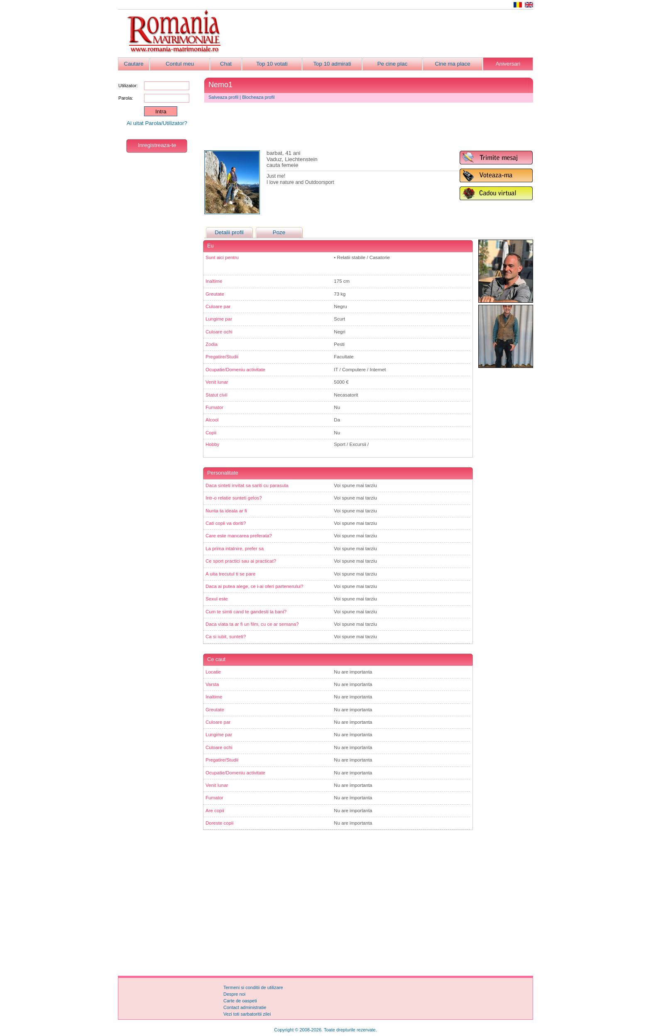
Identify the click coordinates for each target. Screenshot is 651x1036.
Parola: (125, 98)
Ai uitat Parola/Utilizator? (157, 123)
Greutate (215, 293)
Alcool (212, 419)
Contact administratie (244, 1007)
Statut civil (216, 394)
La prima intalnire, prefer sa (235, 548)
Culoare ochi (219, 331)
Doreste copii (219, 822)
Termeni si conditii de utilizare (253, 987)
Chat (226, 64)
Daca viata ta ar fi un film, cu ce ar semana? (252, 624)
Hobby (212, 444)
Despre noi (234, 994)
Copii (211, 432)
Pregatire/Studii (222, 356)
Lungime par (219, 318)
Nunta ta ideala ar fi (226, 510)
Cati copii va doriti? (226, 523)
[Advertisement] (382, 33)
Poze (279, 232)
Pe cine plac (392, 64)
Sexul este (217, 598)
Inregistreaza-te (157, 145)
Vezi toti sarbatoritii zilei (247, 1014)
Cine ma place (452, 64)
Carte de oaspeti (240, 1000)
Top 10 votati (272, 64)
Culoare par (218, 306)
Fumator (214, 407)
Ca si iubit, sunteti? (226, 636)
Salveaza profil (223, 97)
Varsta (212, 684)
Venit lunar (217, 382)
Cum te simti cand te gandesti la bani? (246, 611)
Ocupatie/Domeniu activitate (235, 369)
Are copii (215, 810)
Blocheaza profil (258, 97)
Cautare (133, 64)
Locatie (213, 671)
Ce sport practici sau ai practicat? (241, 560)
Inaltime (214, 281)
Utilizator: (128, 85)
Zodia (212, 344)
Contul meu (180, 64)
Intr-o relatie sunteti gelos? (234, 497)
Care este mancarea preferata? (239, 535)
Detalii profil (229, 232)
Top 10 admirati (332, 64)
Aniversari (508, 64)
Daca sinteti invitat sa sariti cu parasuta (247, 485)
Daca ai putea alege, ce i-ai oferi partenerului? (254, 586)
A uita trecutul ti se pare (230, 573)
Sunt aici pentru (222, 257)
